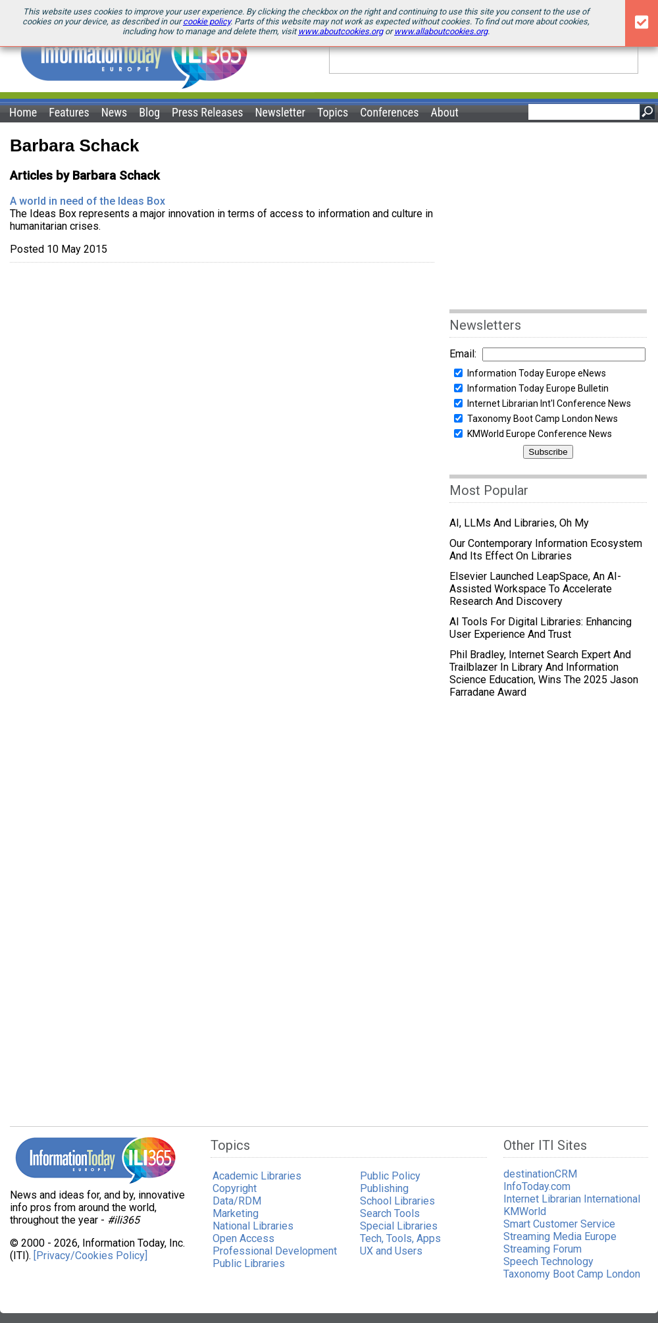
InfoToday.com (536, 1186)
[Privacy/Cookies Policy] (90, 1255)
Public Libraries (249, 1263)
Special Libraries (399, 1226)
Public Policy (390, 1176)
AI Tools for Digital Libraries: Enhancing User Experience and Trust (540, 627)
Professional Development (275, 1251)
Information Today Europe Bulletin (538, 388)
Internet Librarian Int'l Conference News (549, 403)
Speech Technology (548, 1261)
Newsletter (280, 112)
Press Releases (207, 112)
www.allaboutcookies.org (441, 31)
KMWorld (524, 1211)
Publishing (384, 1188)
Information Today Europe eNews (536, 373)
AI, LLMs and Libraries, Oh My (519, 523)
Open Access (243, 1238)
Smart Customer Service (559, 1224)
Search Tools (390, 1213)
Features (69, 112)
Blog (149, 112)
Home (23, 112)
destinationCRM (540, 1174)
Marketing (236, 1213)
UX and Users (391, 1251)
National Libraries (253, 1226)
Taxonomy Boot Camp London (571, 1274)
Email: (462, 354)
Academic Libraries (257, 1176)
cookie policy (206, 21)
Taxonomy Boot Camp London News (542, 418)
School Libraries (397, 1201)
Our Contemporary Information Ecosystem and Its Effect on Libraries (545, 549)
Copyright (235, 1188)
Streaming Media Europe (560, 1236)
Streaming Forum (542, 1249)
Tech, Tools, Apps (400, 1238)
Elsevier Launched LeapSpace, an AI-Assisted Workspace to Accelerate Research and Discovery (535, 589)
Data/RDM (237, 1201)
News (114, 112)
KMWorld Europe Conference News (539, 433)
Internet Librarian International (571, 1199)
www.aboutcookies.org (340, 31)
